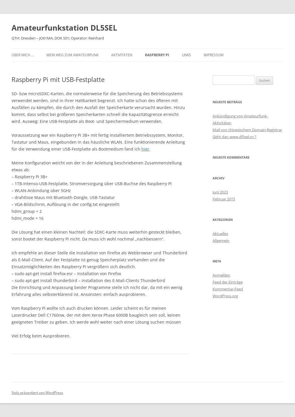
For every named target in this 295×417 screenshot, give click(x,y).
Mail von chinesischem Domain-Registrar (247, 129)
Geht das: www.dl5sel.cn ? (234, 136)
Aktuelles (220, 233)
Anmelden (221, 275)
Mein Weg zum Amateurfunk (72, 54)
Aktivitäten (121, 54)
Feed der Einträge (228, 282)
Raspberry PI (157, 54)
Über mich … (23, 54)
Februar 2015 (224, 199)
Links (186, 54)
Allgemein (221, 240)
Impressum (214, 54)
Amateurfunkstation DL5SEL (64, 27)
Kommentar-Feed (228, 289)
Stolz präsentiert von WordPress (37, 392)
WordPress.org (225, 295)
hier (145, 149)
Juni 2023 (220, 192)
